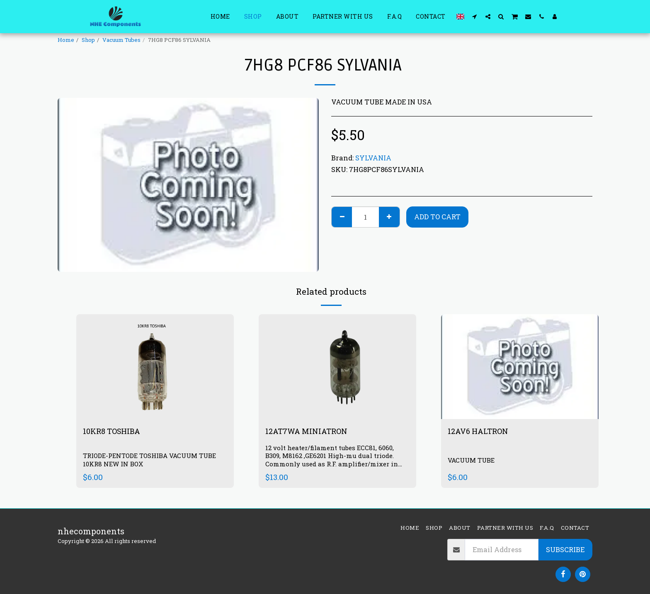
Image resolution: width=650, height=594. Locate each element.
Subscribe (565, 549)
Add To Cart (437, 216)
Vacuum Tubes (121, 40)
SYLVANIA (373, 157)
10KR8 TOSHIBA (115, 431)
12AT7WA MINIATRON (311, 431)
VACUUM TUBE (473, 460)
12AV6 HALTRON (481, 431)
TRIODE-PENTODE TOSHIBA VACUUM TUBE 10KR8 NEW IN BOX (154, 460)
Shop (88, 40)
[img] (337, 366)
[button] (474, 16)
